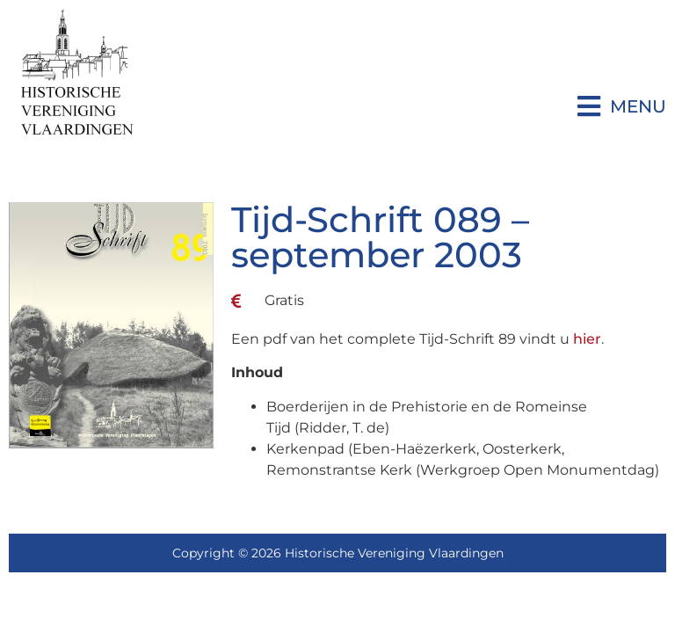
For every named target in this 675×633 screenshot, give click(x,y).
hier (587, 339)
